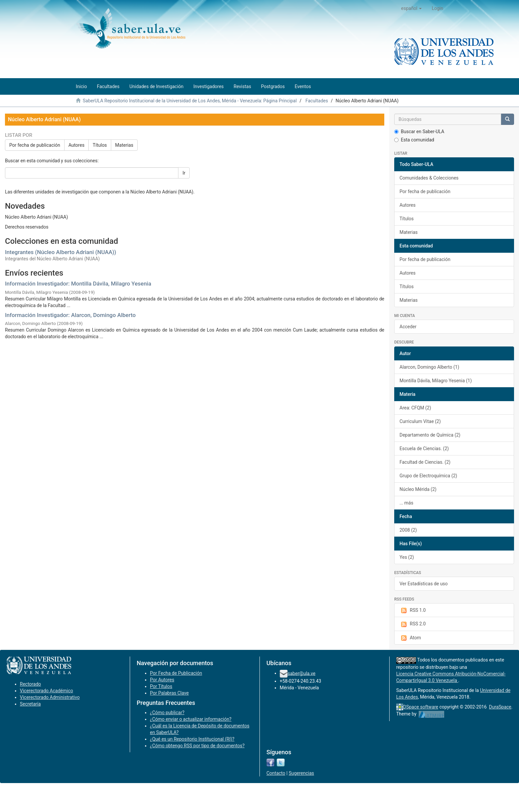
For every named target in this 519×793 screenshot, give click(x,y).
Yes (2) (407, 557)
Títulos (100, 145)
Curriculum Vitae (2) (420, 421)
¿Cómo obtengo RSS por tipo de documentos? (197, 745)
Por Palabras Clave (169, 693)
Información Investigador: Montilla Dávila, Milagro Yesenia (78, 283)
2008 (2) (408, 530)
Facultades (317, 100)
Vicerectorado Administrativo (50, 697)
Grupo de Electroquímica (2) (428, 475)
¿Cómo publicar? (167, 712)
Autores (76, 145)
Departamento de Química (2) (430, 435)
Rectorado (30, 684)
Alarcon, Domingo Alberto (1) (429, 367)
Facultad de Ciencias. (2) (425, 462)
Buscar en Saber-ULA (419, 131)
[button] (411, 8)
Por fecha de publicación (34, 145)
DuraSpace (500, 707)
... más (406, 502)
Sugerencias (301, 773)
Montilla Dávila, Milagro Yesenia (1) (436, 380)
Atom (410, 638)
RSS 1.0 (413, 610)
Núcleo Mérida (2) (418, 489)
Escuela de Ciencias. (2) (424, 448)
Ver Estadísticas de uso (424, 583)
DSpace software (420, 707)
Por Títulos (161, 686)
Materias (124, 145)
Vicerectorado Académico (46, 690)
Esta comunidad (414, 139)
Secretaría (30, 704)
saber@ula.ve (301, 673)
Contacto (275, 773)
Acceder (408, 326)
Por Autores (162, 679)
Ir (183, 173)
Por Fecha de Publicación (176, 673)
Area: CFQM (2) (415, 407)
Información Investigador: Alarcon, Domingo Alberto (70, 315)
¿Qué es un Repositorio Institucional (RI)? (192, 739)
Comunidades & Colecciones (429, 178)
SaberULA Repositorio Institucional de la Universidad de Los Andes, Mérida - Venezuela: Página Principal (190, 100)
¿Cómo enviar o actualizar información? (190, 719)
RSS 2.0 (413, 624)
